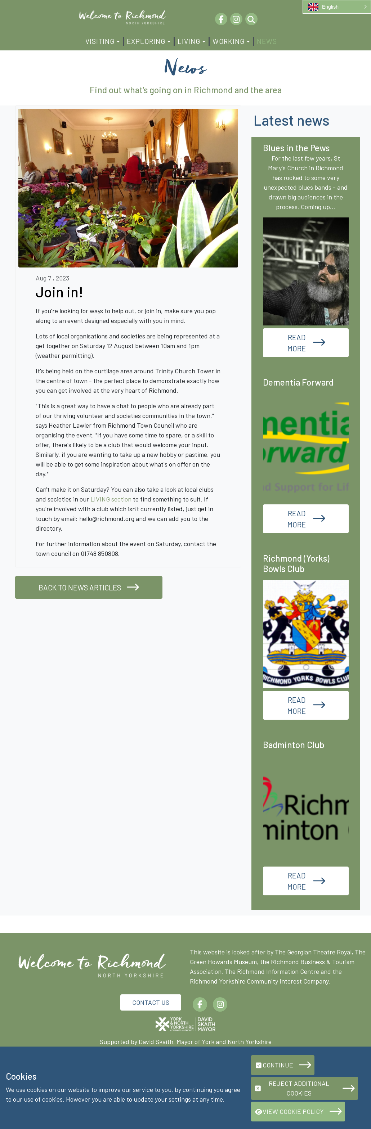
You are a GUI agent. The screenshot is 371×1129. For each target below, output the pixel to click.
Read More (296, 343)
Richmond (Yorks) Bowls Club (296, 563)
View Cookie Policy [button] (289, 1111)
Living (189, 41)
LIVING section (110, 499)
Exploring (146, 41)
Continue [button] (273, 1065)
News (267, 41)
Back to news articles (80, 587)
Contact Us (150, 1002)
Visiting (100, 41)
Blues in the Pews (296, 148)
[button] (337, 6)
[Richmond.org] (122, 16)
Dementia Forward (298, 382)
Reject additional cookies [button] (291, 1088)
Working (229, 41)
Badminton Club (294, 744)
